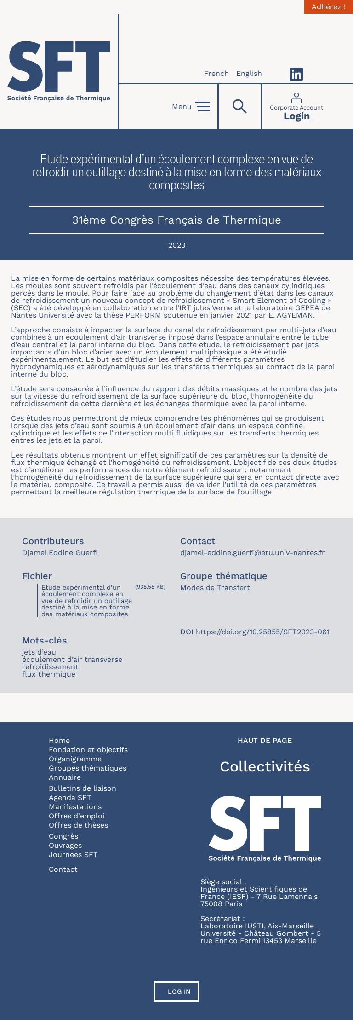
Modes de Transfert (215, 587)
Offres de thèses (78, 825)
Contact (63, 869)
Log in (179, 991)
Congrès (63, 836)
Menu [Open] (191, 106)
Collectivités (265, 766)
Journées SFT (73, 854)
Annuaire (65, 777)
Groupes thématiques (87, 768)
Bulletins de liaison (82, 788)
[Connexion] (296, 106)
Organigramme (75, 758)
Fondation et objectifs (88, 749)
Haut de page (265, 740)
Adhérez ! (329, 7)
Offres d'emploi (76, 815)
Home (59, 740)
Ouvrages (65, 845)
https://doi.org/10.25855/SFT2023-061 (263, 631)
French (216, 73)
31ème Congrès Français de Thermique (176, 220)
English (249, 73)
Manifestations (75, 806)
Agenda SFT (70, 797)
